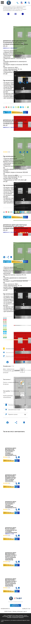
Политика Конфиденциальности (15, 601)
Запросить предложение (15, 605)
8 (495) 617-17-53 (26, 608)
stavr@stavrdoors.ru (5, 608)
